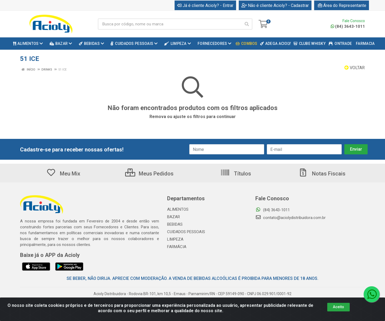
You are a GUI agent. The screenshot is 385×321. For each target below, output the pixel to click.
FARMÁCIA (176, 246)
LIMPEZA (175, 239)
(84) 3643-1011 (348, 26)
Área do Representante (342, 5)
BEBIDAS (175, 224)
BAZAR (173, 216)
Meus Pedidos (149, 173)
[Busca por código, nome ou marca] (169, 24)
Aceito (338, 313)
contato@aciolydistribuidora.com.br (290, 217)
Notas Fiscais (321, 173)
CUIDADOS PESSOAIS (186, 231)
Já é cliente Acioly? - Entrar (205, 5)
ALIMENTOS (177, 209)
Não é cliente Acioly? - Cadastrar (275, 5)
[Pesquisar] (246, 24)
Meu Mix (63, 173)
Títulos (235, 173)
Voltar (354, 67)
